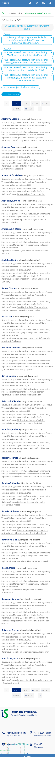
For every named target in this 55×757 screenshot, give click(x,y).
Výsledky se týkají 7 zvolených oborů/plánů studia (27, 27)
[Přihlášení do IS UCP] (50, 3)
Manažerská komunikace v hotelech (32, 561)
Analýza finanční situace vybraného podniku (24, 252)
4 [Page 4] (45, 103)
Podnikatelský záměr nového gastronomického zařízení (22, 167)
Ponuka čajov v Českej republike (31, 194)
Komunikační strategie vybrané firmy (33, 652)
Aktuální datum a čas (42, 736)
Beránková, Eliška (10, 539)
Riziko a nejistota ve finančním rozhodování (22, 591)
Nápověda (11, 744)
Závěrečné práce (14, 13)
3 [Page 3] (35, 103)
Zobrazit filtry (11, 94)
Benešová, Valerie (10, 483)
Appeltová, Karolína (10, 200)
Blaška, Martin (8, 568)
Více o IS (38, 744)
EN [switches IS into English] (43, 3)
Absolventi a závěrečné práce (37, 13)
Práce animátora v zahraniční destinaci (34, 476)
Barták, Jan (6, 316)
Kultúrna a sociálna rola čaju (29, 394)
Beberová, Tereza (9, 458)
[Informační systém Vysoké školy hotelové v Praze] (5, 3)
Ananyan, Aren (8, 147)
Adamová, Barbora (10, 119)
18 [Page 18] (29, 108)
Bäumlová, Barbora (10, 429)
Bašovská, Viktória (10, 401)
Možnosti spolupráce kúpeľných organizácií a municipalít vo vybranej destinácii (23, 421)
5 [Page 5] (16, 108)
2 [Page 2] (25, 103)
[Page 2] (40, 108)
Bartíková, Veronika (11, 347)
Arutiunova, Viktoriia (11, 229)
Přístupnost (38, 747)
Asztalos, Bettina (9, 260)
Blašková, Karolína (10, 599)
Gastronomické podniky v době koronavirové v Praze (23, 503)
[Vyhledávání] (37, 3)
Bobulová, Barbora (10, 630)
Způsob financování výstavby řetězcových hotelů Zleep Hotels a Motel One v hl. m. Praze (27, 139)
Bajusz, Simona (9, 288)
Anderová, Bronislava (11, 175)
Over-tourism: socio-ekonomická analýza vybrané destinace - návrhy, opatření (27, 368)
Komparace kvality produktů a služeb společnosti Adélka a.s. (25, 340)
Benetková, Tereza (10, 511)
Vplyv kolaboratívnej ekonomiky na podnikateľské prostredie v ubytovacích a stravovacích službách (25, 620)
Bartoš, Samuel (8, 376)
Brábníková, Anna (9, 658)
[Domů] (30, 3)
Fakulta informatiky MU (28, 715)
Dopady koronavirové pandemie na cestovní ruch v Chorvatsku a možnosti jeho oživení (24, 531)
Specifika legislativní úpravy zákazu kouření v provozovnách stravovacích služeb (24, 308)
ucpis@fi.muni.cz (13, 736)
